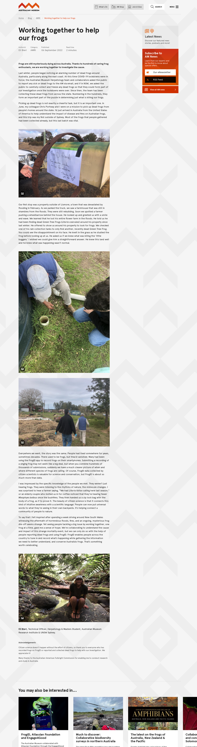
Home (21, 18)
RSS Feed (158, 79)
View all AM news (157, 89)
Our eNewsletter (162, 72)
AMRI (38, 18)
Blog (30, 18)
